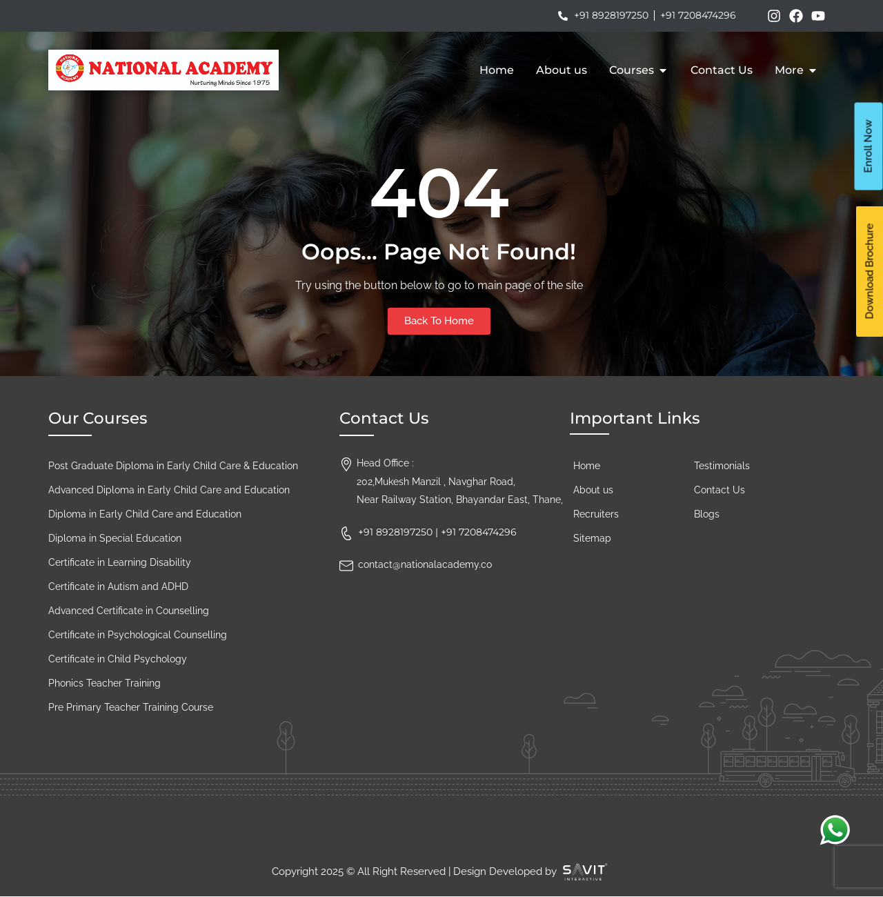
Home (586, 465)
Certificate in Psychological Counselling (137, 634)
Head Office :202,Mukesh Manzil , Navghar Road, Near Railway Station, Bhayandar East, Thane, (460, 481)
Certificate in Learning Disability (119, 562)
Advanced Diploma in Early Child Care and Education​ (169, 489)
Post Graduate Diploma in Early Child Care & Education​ (173, 465)
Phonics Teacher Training (104, 683)
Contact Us (719, 489)
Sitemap (592, 538)
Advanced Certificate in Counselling (128, 610)
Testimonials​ (722, 465)
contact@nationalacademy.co (425, 564)
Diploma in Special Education (114, 538)
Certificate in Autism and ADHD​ (118, 586)
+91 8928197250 (395, 532)
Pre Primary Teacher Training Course (130, 707)
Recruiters (596, 514)
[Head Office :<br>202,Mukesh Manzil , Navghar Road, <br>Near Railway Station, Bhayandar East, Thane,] (346, 461)
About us (593, 489)
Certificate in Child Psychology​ (117, 658)
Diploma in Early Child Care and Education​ (144, 514)
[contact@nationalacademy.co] (346, 562)
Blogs (707, 514)
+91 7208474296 (479, 532)
